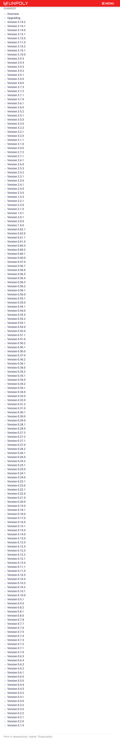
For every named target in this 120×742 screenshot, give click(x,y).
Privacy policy (45, 736)
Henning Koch (20, 736)
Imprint (32, 736)
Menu (108, 3)
